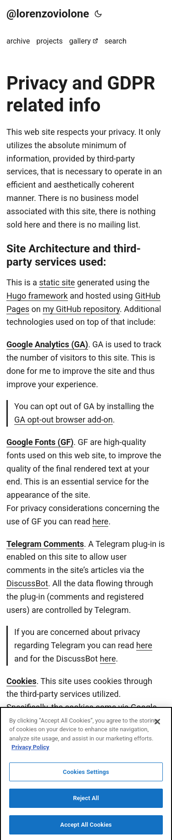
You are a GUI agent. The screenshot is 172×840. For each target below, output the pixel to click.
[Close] (157, 724)
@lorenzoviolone (47, 13)
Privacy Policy (30, 749)
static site (57, 282)
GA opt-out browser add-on (63, 419)
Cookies (21, 681)
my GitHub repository (81, 309)
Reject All (86, 800)
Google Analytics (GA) (47, 344)
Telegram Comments (45, 544)
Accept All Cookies (85, 827)
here (100, 521)
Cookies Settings (86, 774)
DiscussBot (27, 583)
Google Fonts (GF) (39, 442)
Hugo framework (37, 295)
